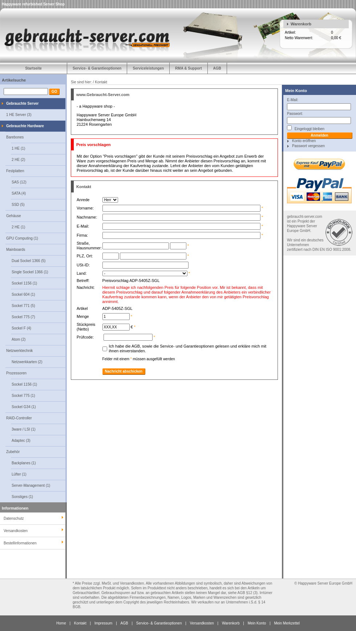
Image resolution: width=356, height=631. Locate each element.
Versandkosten (202, 623)
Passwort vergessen (308, 146)
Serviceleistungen (148, 68)
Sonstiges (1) (22, 497)
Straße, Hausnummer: (89, 245)
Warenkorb (301, 24)
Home (61, 623)
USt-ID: (83, 265)
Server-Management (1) (31, 485)
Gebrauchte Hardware (25, 126)
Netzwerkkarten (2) (27, 362)
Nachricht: (87, 287)
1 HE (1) (18, 148)
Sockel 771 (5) (23, 306)
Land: (82, 273)
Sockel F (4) (21, 328)
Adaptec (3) (21, 441)
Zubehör (13, 452)
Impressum (103, 623)
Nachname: (88, 217)
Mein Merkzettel (287, 623)
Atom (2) (18, 339)
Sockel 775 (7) (23, 317)
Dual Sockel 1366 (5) (28, 261)
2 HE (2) (18, 160)
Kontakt (80, 623)
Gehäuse (13, 216)
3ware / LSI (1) (24, 429)
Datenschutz (14, 518)
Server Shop (54, 4)
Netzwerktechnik (19, 351)
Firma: (82, 235)
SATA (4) (19, 193)
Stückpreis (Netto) (86, 326)
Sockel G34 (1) (24, 407)
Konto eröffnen (304, 141)
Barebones (15, 137)
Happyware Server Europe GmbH (325, 583)
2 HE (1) (18, 227)
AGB (217, 68)
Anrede (84, 200)
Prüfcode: (85, 337)
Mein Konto (296, 90)
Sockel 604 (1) (23, 294)
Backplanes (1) (24, 463)
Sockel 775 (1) (23, 396)
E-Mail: (292, 100)
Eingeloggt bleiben (305, 128)
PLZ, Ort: (85, 256)
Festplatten (15, 171)
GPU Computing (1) (22, 238)
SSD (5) (18, 205)
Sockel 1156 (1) (24, 283)
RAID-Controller (19, 418)
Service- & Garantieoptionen (97, 68)
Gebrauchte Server (22, 103)
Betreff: (84, 280)
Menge (84, 316)
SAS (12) (19, 182)
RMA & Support (188, 68)
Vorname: (86, 208)
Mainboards (15, 250)
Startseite (33, 68)
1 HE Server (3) (18, 115)
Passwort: (295, 114)
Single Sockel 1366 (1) (30, 272)
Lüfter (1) (19, 474)
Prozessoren (16, 373)
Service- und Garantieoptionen (187, 346)
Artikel (83, 308)
